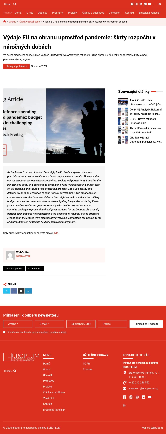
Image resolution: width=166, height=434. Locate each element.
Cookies (87, 369)
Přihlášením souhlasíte (37, 332)
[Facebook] (14, 291)
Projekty (72, 12)
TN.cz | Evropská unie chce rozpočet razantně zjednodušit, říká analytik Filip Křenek (145, 130)
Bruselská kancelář (149, 12)
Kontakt (129, 12)
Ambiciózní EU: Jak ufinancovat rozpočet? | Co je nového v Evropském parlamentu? (145, 102)
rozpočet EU (34, 268)
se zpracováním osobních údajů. (49, 332)
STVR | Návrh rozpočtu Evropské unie (143, 121)
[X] (6, 291)
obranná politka (14, 268)
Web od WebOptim (152, 427)
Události (42, 12)
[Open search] (10, 4)
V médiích (114, 12)
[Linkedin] (28, 291)
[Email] (21, 291)
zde (56, 233)
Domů (18, 12)
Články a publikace (93, 12)
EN (159, 4)
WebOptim (23, 252)
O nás (29, 12)
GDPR (86, 363)
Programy (57, 12)
